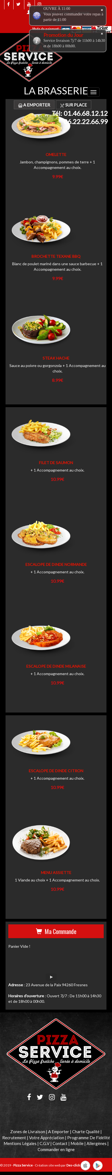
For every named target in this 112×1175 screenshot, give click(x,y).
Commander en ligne (56, 1149)
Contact (60, 1143)
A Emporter (34, 104)
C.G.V (45, 1143)
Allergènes (96, 1143)
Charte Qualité (86, 1131)
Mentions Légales (20, 1143)
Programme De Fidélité (88, 1137)
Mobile (77, 1143)
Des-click (73, 1165)
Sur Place (73, 104)
